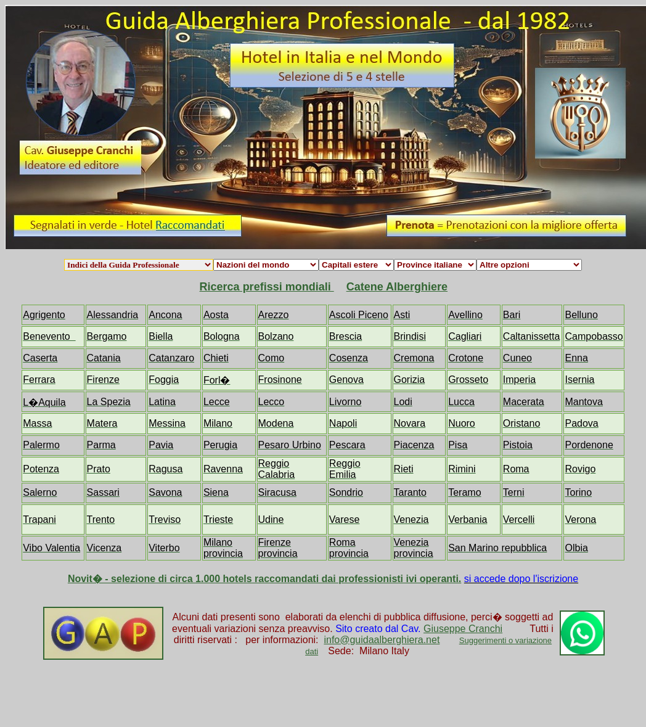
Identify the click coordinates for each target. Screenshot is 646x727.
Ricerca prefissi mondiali (267, 287)
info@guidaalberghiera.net (382, 640)
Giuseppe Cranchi (462, 628)
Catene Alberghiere (397, 287)
